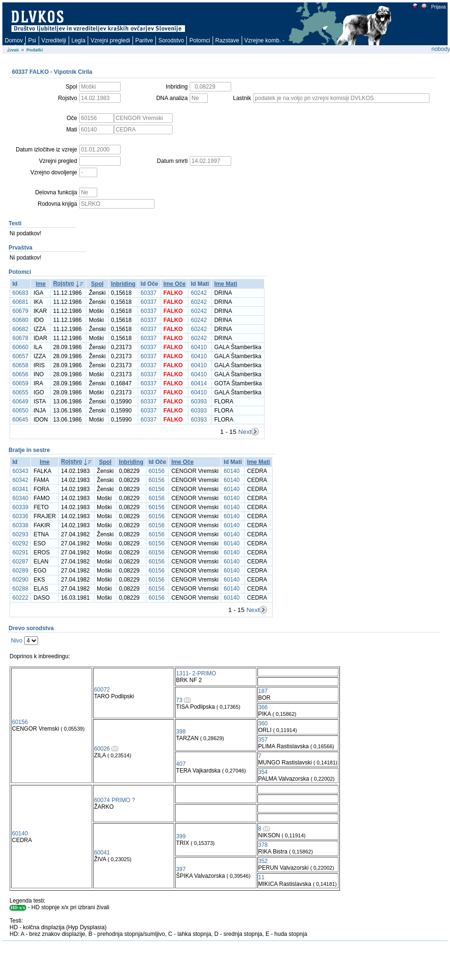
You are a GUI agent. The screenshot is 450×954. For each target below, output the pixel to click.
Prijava (438, 7)
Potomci (199, 40)
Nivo (16, 640)
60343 (20, 471)
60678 (20, 338)
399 (180, 836)
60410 (198, 347)
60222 (20, 597)
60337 (148, 293)
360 (263, 723)
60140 (231, 471)
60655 (20, 392)
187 (263, 691)
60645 (20, 419)
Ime (41, 284)
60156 (156, 471)
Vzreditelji (53, 40)
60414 (198, 383)
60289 (20, 570)
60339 (20, 507)
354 (263, 772)
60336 (20, 516)
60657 (20, 356)
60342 (20, 480)
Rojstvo (63, 283)
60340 (20, 498)
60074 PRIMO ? (114, 800)
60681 (20, 302)
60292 (20, 543)
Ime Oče (175, 284)
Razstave (227, 40)
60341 (20, 489)
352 (263, 861)
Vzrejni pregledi (110, 40)
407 (180, 764)
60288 (20, 588)
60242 (198, 293)
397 (180, 869)
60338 (20, 525)
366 (263, 707)
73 (179, 700)
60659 (20, 383)
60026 (102, 748)
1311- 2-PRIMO (196, 673)
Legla (78, 40)
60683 (20, 293)
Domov (14, 40)
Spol (97, 284)
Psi (32, 40)
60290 (20, 579)
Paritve (144, 40)
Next (244, 431)
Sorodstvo (171, 40)
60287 (20, 561)
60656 (20, 374)
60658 (20, 365)
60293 (20, 534)
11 (261, 877)
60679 (20, 311)
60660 (20, 347)
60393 (198, 401)
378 (263, 845)
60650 (20, 410)
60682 (20, 329)
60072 (102, 689)
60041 (102, 852)
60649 (20, 401)
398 (180, 731)
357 (263, 739)
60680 (20, 320)
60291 (20, 552)
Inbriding (123, 284)
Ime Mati (225, 284)
